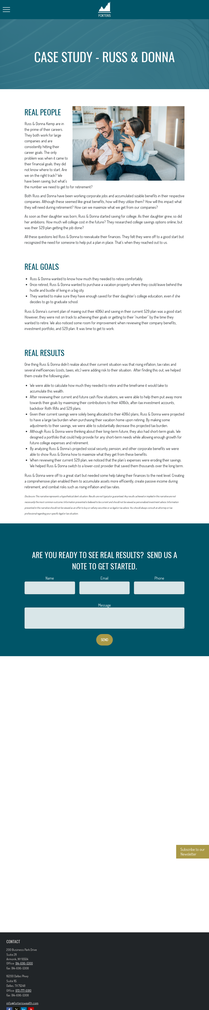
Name (49, 578)
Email (104, 578)
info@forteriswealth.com (22, 1003)
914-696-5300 (24, 963)
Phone (159, 578)
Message (104, 605)
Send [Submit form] (104, 640)
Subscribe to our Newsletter (192, 851)
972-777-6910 (23, 991)
